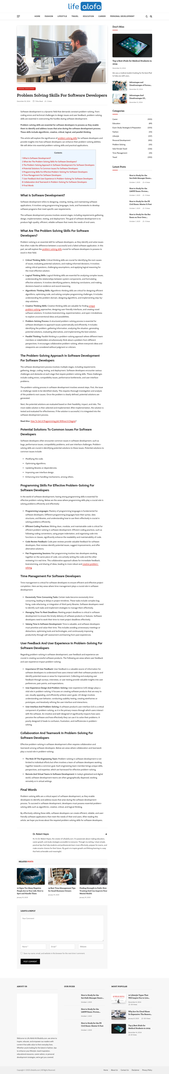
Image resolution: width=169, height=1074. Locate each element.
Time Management (119, 153)
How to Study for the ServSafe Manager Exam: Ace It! (140, 177)
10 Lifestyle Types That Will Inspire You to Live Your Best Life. (138, 996)
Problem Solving (118, 144)
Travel (75, 16)
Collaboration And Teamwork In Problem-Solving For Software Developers (54, 182)
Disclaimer (135, 1070)
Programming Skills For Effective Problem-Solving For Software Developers (55, 172)
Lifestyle (62, 16)
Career (102, 16)
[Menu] (18, 16)
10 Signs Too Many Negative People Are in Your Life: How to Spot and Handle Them (30, 891)
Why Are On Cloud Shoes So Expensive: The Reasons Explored (139, 1013)
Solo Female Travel (119, 149)
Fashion (49, 16)
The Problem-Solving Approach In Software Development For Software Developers (58, 165)
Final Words (28, 185)
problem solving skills (67, 138)
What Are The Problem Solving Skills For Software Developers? (49, 161)
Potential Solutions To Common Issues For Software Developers (50, 168)
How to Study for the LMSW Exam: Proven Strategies (138, 190)
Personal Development (122, 16)
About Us (114, 1070)
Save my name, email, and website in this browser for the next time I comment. (54, 953)
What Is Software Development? (36, 158)
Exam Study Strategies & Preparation (126, 127)
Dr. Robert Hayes (41, 834)
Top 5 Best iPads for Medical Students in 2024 (132, 62)
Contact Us (125, 1070)
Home (37, 16)
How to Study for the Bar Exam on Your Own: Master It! (140, 216)
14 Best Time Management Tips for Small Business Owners (61, 889)
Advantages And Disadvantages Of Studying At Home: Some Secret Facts (140, 97)
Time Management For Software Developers (41, 175)
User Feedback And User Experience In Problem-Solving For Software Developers (57, 178)
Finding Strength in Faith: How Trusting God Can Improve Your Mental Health (93, 891)
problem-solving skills (52, 249)
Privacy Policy (147, 1070)
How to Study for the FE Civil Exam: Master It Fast (140, 202)
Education (88, 16)
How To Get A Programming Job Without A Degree (53, 421)
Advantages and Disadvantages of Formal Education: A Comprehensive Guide (140, 84)
